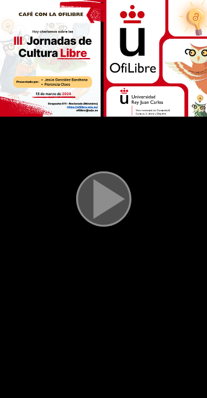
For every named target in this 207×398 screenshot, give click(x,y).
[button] (103, 199)
